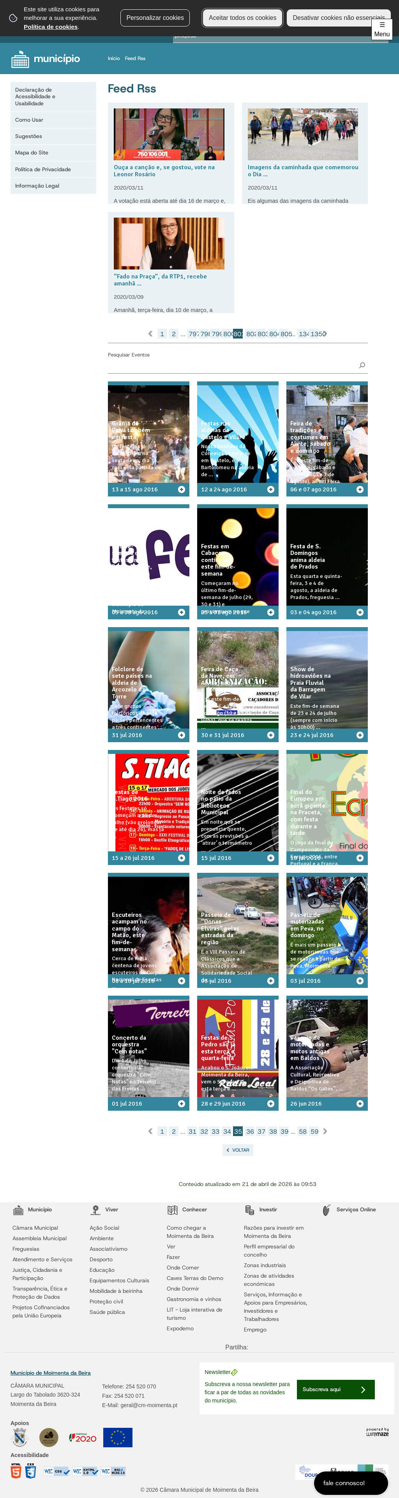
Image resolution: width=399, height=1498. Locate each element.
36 (250, 1131)
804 (273, 334)
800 (227, 334)
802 (250, 334)
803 (262, 334)
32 (204, 1131)
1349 (303, 334)
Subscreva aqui (322, 1389)
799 (216, 334)
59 (314, 1131)
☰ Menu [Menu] (382, 29)
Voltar (240, 1150)
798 (204, 334)
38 (273, 1131)
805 (285, 334)
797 (193, 334)
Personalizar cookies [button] (155, 17)
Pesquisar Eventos (129, 354)
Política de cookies (51, 26)
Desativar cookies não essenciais (339, 17)
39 (284, 1131)
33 (215, 1131)
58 (303, 1131)
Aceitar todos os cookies (242, 17)
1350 (315, 334)
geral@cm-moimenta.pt (148, 1405)
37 (261, 1131)
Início (116, 58)
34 (227, 1131)
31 (192, 1131)
